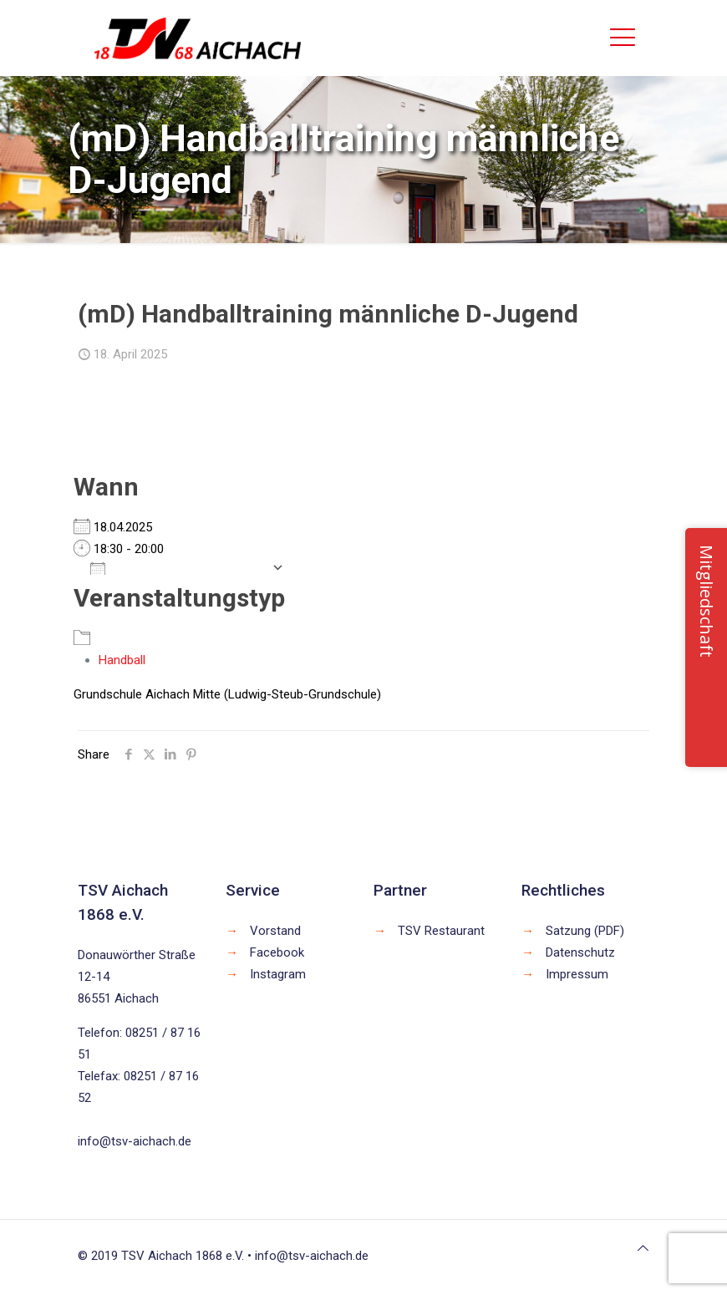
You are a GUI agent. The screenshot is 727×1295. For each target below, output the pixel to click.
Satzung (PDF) (585, 930)
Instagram (278, 974)
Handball (122, 660)
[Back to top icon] (643, 1248)
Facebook (277, 952)
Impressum (577, 974)
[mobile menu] (622, 37)
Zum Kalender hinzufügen (176, 567)
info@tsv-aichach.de (134, 1141)
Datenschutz (580, 952)
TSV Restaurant (441, 930)
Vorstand (275, 930)
